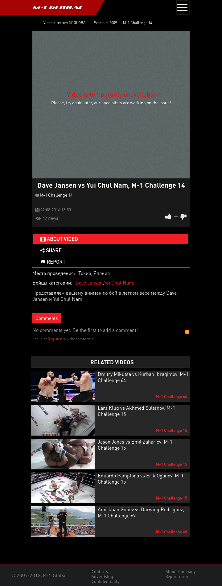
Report (52, 261)
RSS (187, 331)
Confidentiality (106, 581)
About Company (181, 571)
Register (55, 339)
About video (59, 239)
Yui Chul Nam (118, 282)
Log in (37, 339)
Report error (177, 576)
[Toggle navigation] (183, 7)
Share (51, 250)
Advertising (102, 576)
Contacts (100, 571)
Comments (46, 318)
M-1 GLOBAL (58, 7)
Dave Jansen (89, 282)
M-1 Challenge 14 (56, 194)
